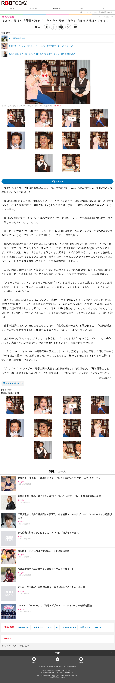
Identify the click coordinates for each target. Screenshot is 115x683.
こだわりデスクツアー (42, 627)
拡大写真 (59, 181)
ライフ (103, 8)
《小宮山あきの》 (106, 378)
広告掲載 (50, 666)
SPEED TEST (57, 8)
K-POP (98, 627)
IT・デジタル (34, 8)
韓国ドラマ (85, 627)
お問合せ (42, 666)
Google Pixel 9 (69, 627)
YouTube (81, 662)
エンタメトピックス (14, 383)
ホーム (11, 8)
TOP (57, 653)
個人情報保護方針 (70, 666)
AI (57, 627)
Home (33, 662)
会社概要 (59, 666)
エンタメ (80, 8)
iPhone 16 (23, 627)
